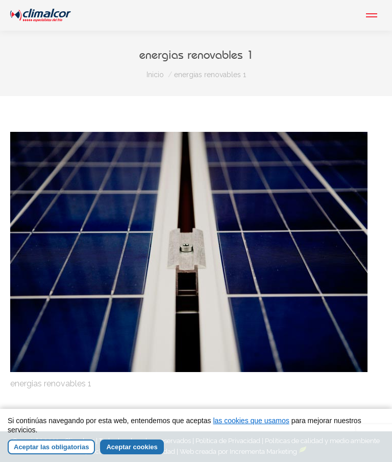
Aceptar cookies (131, 447)
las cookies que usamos (251, 421)
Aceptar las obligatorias (51, 447)
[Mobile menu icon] (371, 15)
